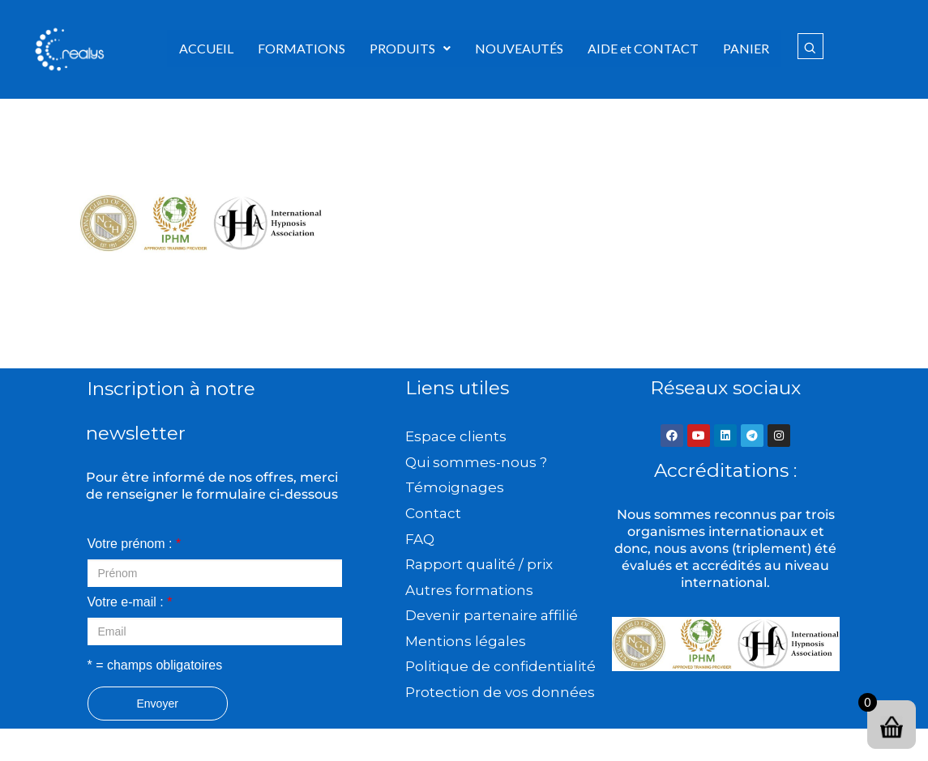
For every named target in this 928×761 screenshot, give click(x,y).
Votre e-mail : (130, 602)
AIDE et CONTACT (643, 48)
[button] (410, 48)
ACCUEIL (206, 48)
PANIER (746, 48)
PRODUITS (410, 48)
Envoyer (157, 703)
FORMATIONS (301, 48)
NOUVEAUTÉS (519, 48)
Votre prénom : (135, 544)
